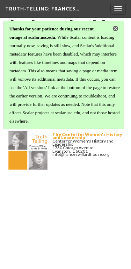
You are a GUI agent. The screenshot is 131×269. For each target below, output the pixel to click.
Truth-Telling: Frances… (42, 9)
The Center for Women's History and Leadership (87, 136)
